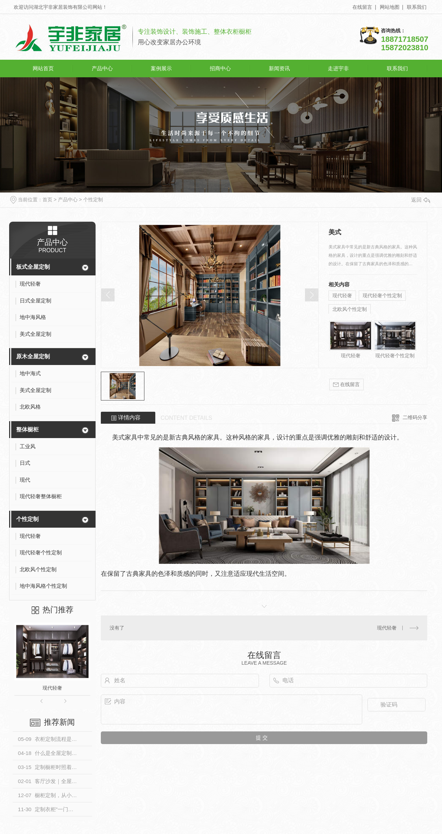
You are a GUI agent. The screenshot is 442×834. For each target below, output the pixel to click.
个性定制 (93, 199)
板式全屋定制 (33, 267)
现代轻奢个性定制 (382, 295)
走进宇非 (338, 68)
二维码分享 (415, 417)
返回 (420, 200)
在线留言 (346, 384)
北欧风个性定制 (349, 309)
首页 (47, 199)
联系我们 (417, 7)
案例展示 (161, 68)
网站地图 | (391, 7)
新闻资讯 (279, 68)
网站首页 (43, 68)
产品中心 (102, 68)
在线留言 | (364, 7)
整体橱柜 (27, 429)
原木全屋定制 (33, 356)
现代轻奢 (52, 688)
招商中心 (220, 68)
